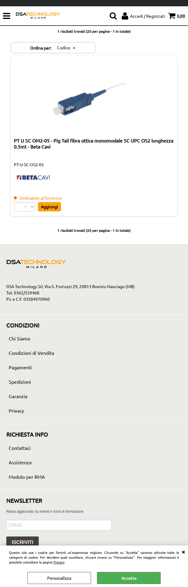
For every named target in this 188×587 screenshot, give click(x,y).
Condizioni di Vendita (31, 353)
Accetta (128, 578)
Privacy (58, 562)
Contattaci (20, 448)
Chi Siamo (19, 338)
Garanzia (18, 396)
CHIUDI (183, 552)
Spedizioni (20, 382)
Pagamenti (20, 367)
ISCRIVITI (22, 542)
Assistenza (20, 462)
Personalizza (59, 578)
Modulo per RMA (27, 477)
